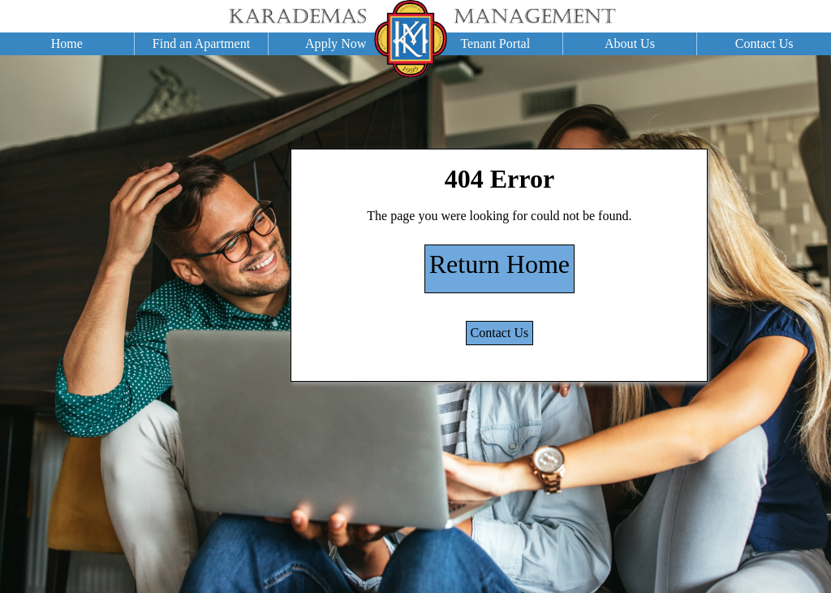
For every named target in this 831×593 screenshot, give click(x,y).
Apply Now (335, 43)
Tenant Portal (495, 43)
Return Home (499, 264)
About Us (630, 43)
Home (67, 43)
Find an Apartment (201, 43)
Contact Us (764, 43)
